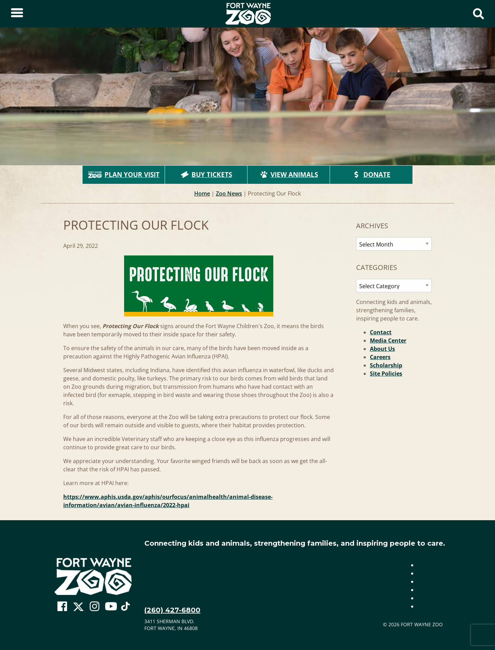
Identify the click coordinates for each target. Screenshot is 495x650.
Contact (381, 332)
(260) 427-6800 (172, 610)
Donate (371, 174)
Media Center (388, 340)
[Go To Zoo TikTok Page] (125, 608)
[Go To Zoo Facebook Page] (62, 606)
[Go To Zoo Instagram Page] (94, 606)
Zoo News (229, 193)
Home (202, 193)
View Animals (289, 174)
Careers (380, 357)
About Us (382, 349)
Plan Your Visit (124, 174)
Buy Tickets (206, 174)
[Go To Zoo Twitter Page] (78, 608)
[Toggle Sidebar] (17, 13)
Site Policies (386, 373)
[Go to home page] (93, 576)
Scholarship (386, 365)
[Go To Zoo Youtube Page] (111, 606)
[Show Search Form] (478, 13)
